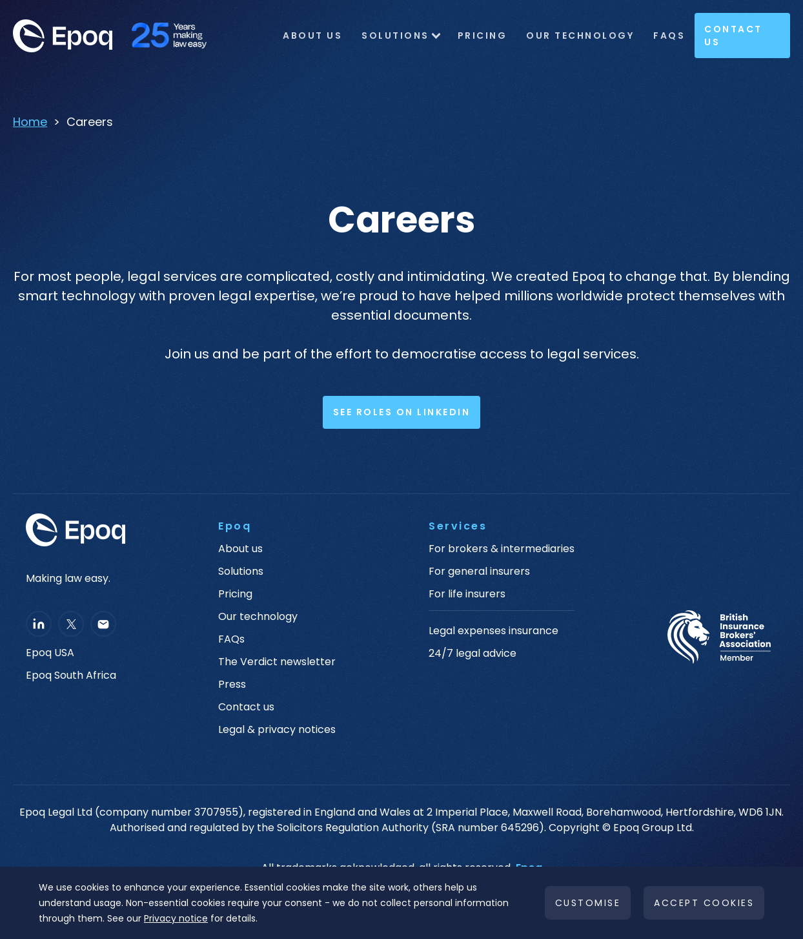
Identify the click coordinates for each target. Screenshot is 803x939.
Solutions (395, 35)
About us (240, 548)
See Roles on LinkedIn (402, 412)
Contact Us (733, 35)
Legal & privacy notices (277, 729)
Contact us (246, 707)
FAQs (669, 35)
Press (232, 684)
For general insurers (479, 571)
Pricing (482, 35)
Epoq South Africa (71, 675)
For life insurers (467, 594)
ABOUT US (312, 35)
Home (30, 122)
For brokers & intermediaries (501, 548)
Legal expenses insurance (493, 630)
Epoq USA (50, 652)
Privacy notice (176, 918)
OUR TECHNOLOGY (580, 35)
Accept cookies (704, 902)
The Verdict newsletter (277, 661)
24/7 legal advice (472, 653)
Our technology (258, 616)
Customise (588, 902)
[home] (116, 35)
